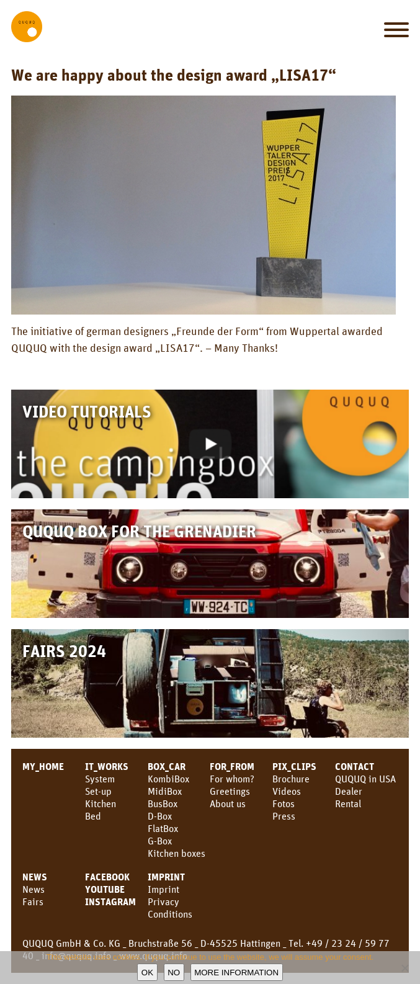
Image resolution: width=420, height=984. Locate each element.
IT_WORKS (106, 766)
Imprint (166, 876)
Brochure (291, 778)
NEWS (34, 876)
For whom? (232, 778)
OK (147, 972)
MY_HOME (43, 766)
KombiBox (168, 778)
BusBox (162, 803)
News (33, 889)
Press (283, 816)
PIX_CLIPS (294, 766)
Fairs (32, 901)
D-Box (160, 816)
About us (228, 803)
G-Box (160, 840)
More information (236, 972)
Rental (348, 803)
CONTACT (354, 766)
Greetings (230, 791)
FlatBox (163, 828)
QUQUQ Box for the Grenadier (139, 531)
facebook (107, 876)
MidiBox (165, 791)
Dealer (348, 791)
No (174, 972)
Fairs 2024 (64, 650)
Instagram (110, 901)
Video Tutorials (86, 411)
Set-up (98, 791)
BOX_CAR (166, 766)
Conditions (170, 914)
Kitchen (100, 803)
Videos (286, 791)
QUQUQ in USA (365, 778)
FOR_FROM (232, 766)
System (100, 778)
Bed (93, 816)
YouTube (105, 889)
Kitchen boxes (176, 853)
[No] (404, 968)
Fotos (283, 803)
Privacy (163, 901)
